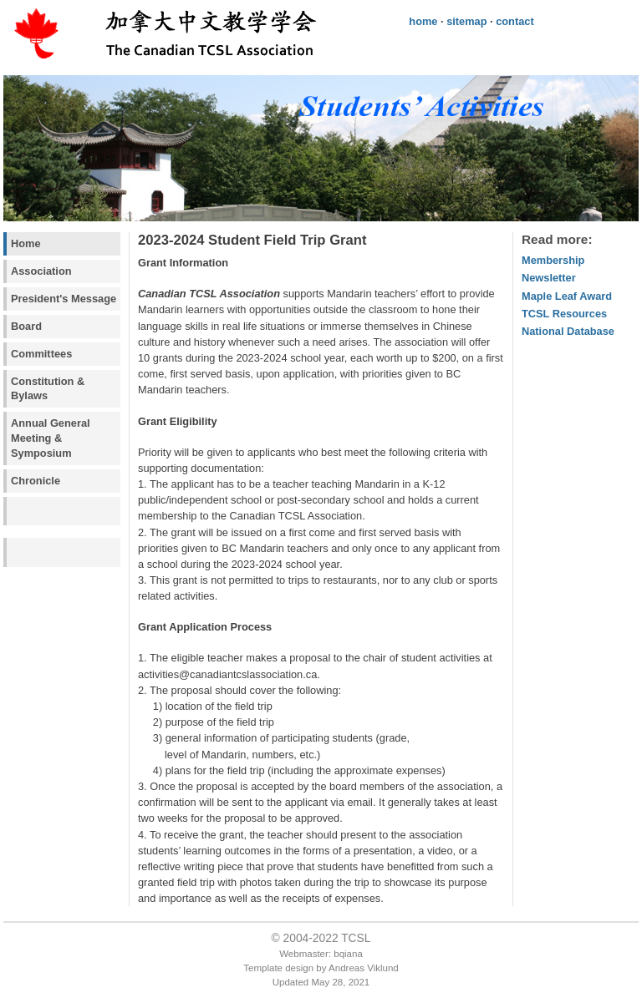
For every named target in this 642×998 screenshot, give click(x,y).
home (423, 21)
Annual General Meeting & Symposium (50, 438)
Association (41, 271)
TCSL (355, 938)
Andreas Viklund (364, 968)
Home (26, 243)
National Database (568, 331)
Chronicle (35, 480)
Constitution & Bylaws (47, 389)
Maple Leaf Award (567, 296)
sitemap (466, 21)
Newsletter (549, 277)
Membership (553, 260)
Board (26, 326)
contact (515, 21)
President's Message (63, 298)
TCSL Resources (564, 313)
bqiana (348, 954)
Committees (41, 353)
